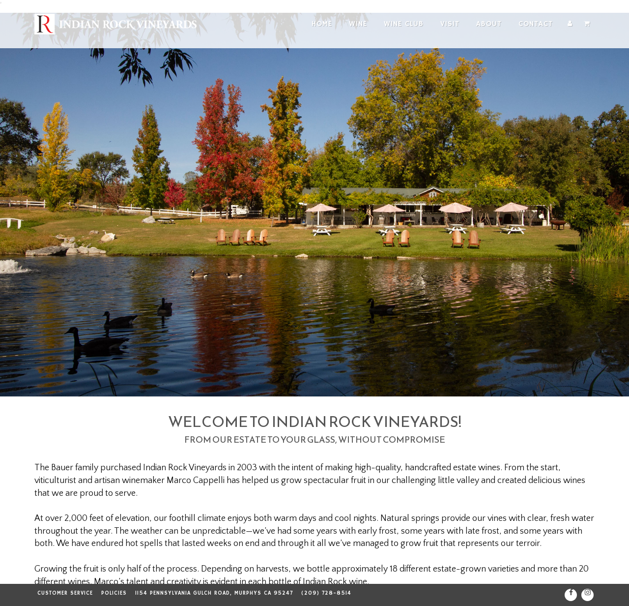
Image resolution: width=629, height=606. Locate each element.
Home (322, 24)
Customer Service (65, 593)
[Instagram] (587, 595)
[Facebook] (571, 595)
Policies (114, 593)
